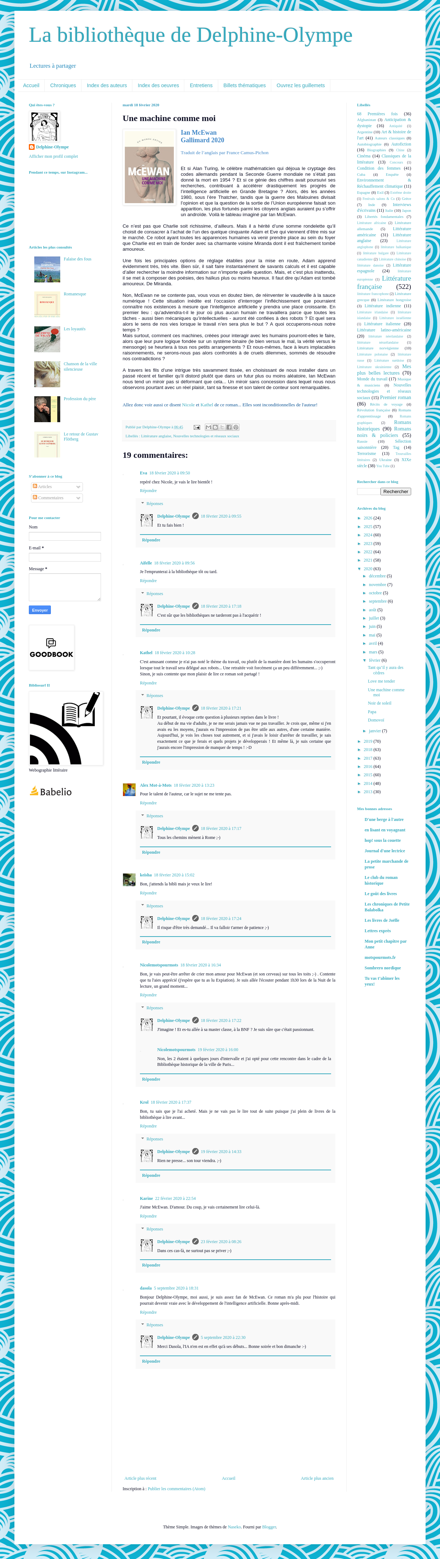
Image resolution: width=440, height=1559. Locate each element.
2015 (369, 774)
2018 (369, 749)
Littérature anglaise (156, 436)
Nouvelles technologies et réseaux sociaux (206, 436)
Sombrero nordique (383, 967)
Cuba (361, 174)
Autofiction (401, 144)
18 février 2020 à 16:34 (200, 965)
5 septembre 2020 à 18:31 (176, 1288)
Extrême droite (400, 193)
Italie (389, 210)
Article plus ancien (317, 1478)
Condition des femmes (379, 168)
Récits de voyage (386, 404)
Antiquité (395, 126)
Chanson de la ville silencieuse (80, 366)
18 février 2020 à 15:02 (174, 874)
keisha (146, 874)
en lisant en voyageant (385, 829)
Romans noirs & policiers (384, 432)
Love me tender (381, 681)
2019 (369, 741)
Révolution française (373, 410)
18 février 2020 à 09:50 (169, 472)
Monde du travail (372, 378)
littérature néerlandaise (386, 336)
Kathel (207, 404)
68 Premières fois (377, 113)
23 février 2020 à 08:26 (221, 1241)
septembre (378, 601)
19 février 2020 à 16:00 (218, 1049)
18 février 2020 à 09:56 (174, 563)
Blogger (269, 1526)
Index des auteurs (107, 85)
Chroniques (63, 85)
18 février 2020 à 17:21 (221, 708)
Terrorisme (366, 453)
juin (373, 626)
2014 (369, 783)
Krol (144, 1102)
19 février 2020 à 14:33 (221, 1151)
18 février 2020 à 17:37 (171, 1102)
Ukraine (385, 459)
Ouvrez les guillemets (301, 85)
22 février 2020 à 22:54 (175, 1198)
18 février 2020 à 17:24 (221, 918)
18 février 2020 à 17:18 (221, 606)
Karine (146, 1198)
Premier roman (395, 397)
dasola (146, 1288)
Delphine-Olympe (173, 516)
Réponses (154, 503)
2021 (369, 560)
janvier (375, 730)
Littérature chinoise (392, 259)
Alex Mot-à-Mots (156, 785)
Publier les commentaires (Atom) (177, 1488)
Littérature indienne (383, 305)
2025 (369, 526)
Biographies (376, 150)
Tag (396, 447)
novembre (378, 584)
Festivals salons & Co (378, 199)
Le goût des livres (381, 893)
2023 (369, 543)
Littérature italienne (382, 323)
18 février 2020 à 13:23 (194, 785)
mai (373, 635)
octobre (376, 592)
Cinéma (363, 155)
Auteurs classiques (390, 138)
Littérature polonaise (372, 354)
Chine (400, 150)
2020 (369, 568)
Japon (406, 210)
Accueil (31, 85)
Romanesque (75, 293)
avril (373, 643)
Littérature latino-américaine (384, 329)
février (375, 660)
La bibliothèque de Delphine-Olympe (191, 34)
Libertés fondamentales (384, 216)
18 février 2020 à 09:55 (221, 516)
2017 (369, 758)
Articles (42, 486)
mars (373, 652)
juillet (374, 618)
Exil (380, 192)
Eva (143, 472)
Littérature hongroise (394, 300)
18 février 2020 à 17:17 (221, 828)
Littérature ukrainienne (374, 367)
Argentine (365, 132)
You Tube (383, 466)
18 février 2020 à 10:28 (175, 652)
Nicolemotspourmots (159, 965)
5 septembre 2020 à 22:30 (223, 1337)
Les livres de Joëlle (382, 920)
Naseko (234, 1526)
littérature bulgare (375, 253)
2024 (369, 534)
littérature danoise (370, 265)
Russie (362, 441)
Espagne (363, 192)
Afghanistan (366, 119)
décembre (378, 576)
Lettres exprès (378, 930)
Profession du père (80, 398)
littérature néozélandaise (378, 342)
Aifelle (146, 563)
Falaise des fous (78, 259)
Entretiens (201, 85)
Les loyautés (74, 328)
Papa (372, 711)
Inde (371, 204)
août (373, 609)
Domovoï (376, 720)
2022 (369, 551)
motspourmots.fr (380, 957)
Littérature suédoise (389, 360)
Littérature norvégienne (378, 348)
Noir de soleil (379, 703)
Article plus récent (140, 1478)
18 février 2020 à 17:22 (221, 1020)
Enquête (392, 174)
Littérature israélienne (395, 318)
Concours (396, 162)
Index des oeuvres (158, 85)
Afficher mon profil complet (53, 156)
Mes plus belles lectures (384, 369)
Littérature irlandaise (372, 312)
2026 (369, 518)
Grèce (406, 198)
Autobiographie (369, 144)
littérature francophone (373, 294)
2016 (369, 766)
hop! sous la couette (383, 840)
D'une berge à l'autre (384, 819)
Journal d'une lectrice (385, 850)
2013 (369, 791)
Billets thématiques (245, 85)
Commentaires (48, 497)
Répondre (148, 490)
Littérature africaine (371, 223)
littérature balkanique (396, 247)
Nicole (188, 404)
